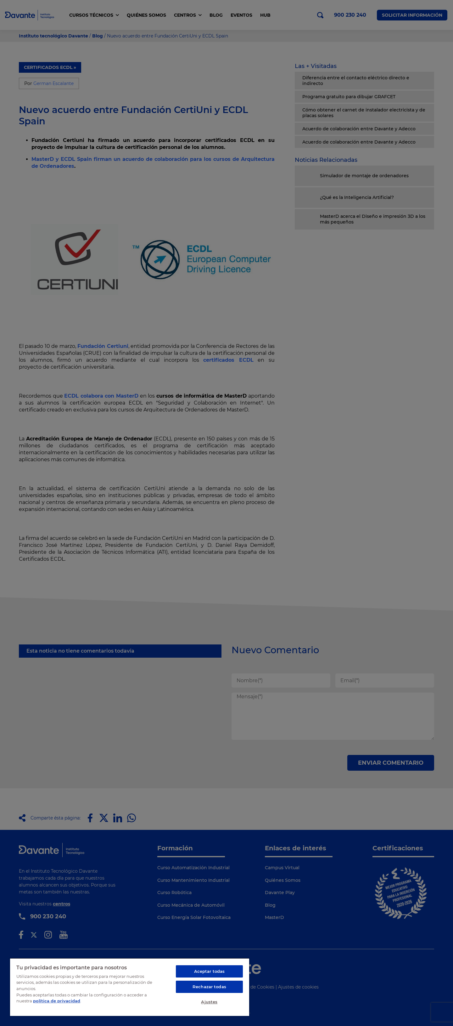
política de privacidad (56, 1000)
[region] (129, 987)
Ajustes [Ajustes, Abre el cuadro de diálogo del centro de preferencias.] (209, 1001)
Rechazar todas (209, 986)
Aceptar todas (209, 971)
